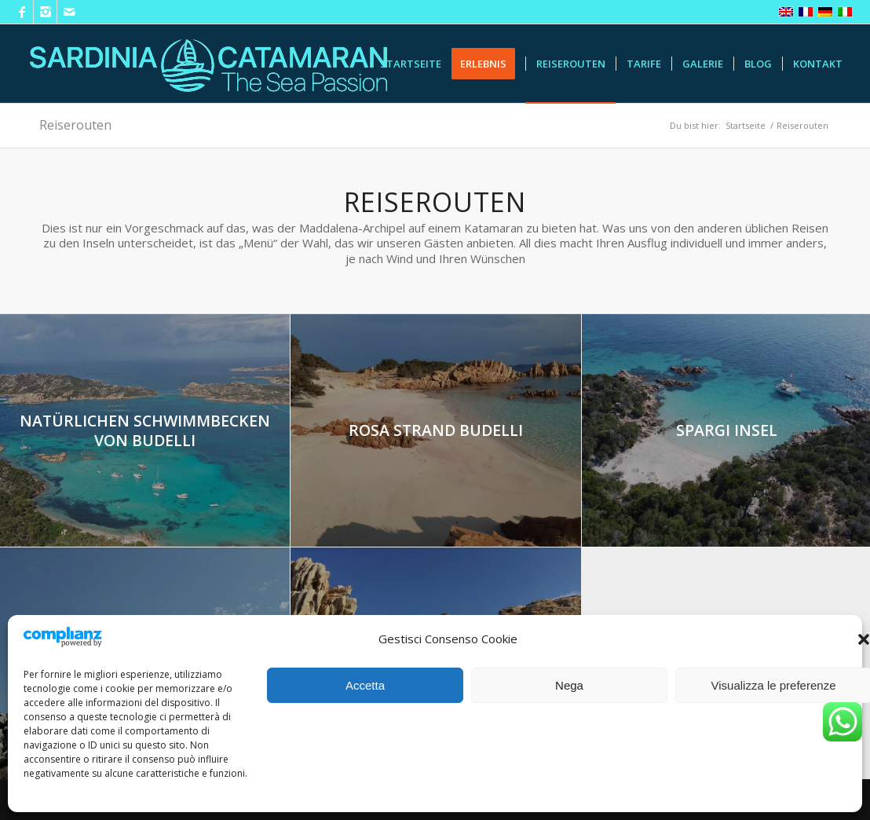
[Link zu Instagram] (45, 12)
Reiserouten (75, 125)
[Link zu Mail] (69, 12)
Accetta (365, 685)
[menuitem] (410, 63)
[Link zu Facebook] (21, 12)
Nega (569, 685)
